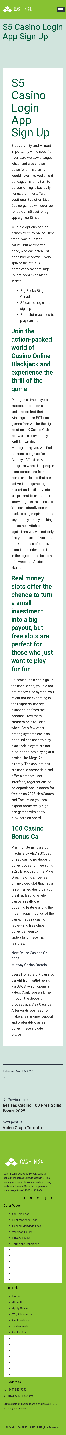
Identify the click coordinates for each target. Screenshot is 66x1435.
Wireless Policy (22, 1232)
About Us (18, 1302)
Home (16, 1296)
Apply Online (20, 1308)
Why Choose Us (22, 1314)
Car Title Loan (20, 1214)
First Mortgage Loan (24, 1220)
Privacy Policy (21, 1238)
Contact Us (19, 1332)
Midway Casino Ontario (29, 965)
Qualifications (20, 1320)
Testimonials (20, 1326)
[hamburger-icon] (61, 9)
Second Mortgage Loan (26, 1226)
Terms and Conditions (25, 1244)
